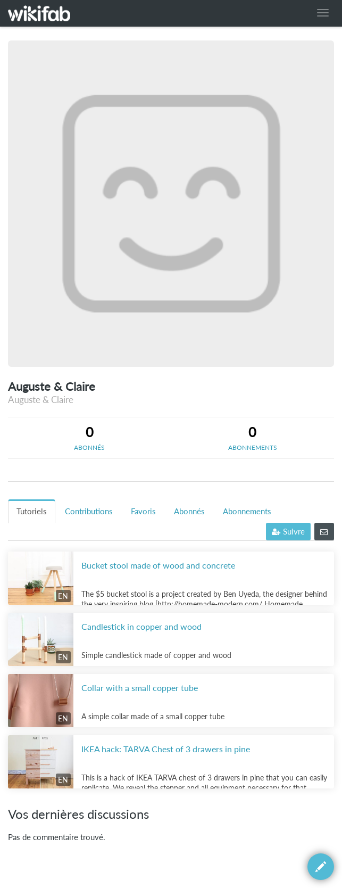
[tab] (89, 438)
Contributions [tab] (89, 511)
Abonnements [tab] (247, 511)
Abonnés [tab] (189, 511)
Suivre (288, 531)
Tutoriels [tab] (31, 511)
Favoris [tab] (143, 511)
